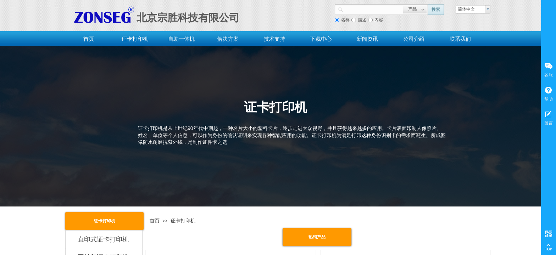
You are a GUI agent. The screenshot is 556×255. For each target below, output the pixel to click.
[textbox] (373, 8)
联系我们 (460, 39)
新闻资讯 (367, 39)
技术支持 (274, 39)
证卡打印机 (135, 39)
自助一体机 (181, 39)
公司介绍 (413, 39)
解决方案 (228, 39)
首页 (88, 39)
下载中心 (321, 39)
